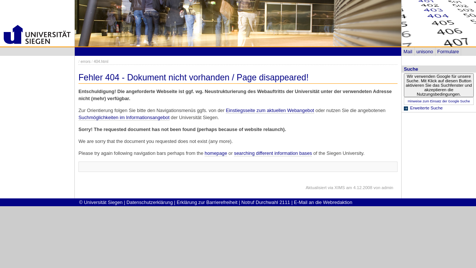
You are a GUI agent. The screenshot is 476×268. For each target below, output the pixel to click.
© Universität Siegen (101, 202)
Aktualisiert (316, 187)
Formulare (448, 51)
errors (86, 62)
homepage (216, 153)
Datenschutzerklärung (149, 202)
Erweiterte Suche (426, 108)
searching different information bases (273, 153)
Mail (407, 51)
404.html (101, 62)
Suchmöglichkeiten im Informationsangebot (124, 117)
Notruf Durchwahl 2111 (265, 202)
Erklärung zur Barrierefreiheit (207, 202)
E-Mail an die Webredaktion (323, 202)
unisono (424, 51)
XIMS (339, 187)
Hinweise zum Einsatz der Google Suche (439, 101)
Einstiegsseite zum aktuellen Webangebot (270, 110)
